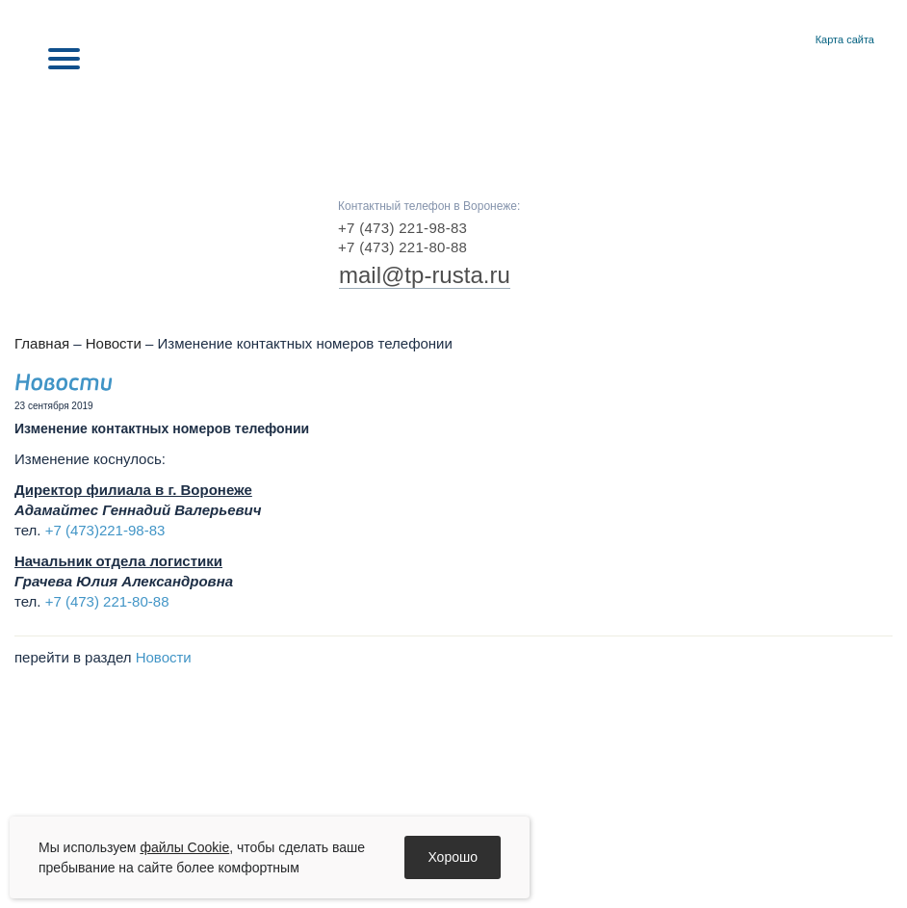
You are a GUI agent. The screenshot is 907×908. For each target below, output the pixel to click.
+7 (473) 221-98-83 (402, 228)
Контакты (795, 40)
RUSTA (453, 117)
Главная (771, 40)
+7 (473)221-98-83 (105, 530)
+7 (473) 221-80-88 (402, 247)
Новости (114, 343)
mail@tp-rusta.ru (424, 275)
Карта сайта (845, 39)
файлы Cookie (184, 847)
